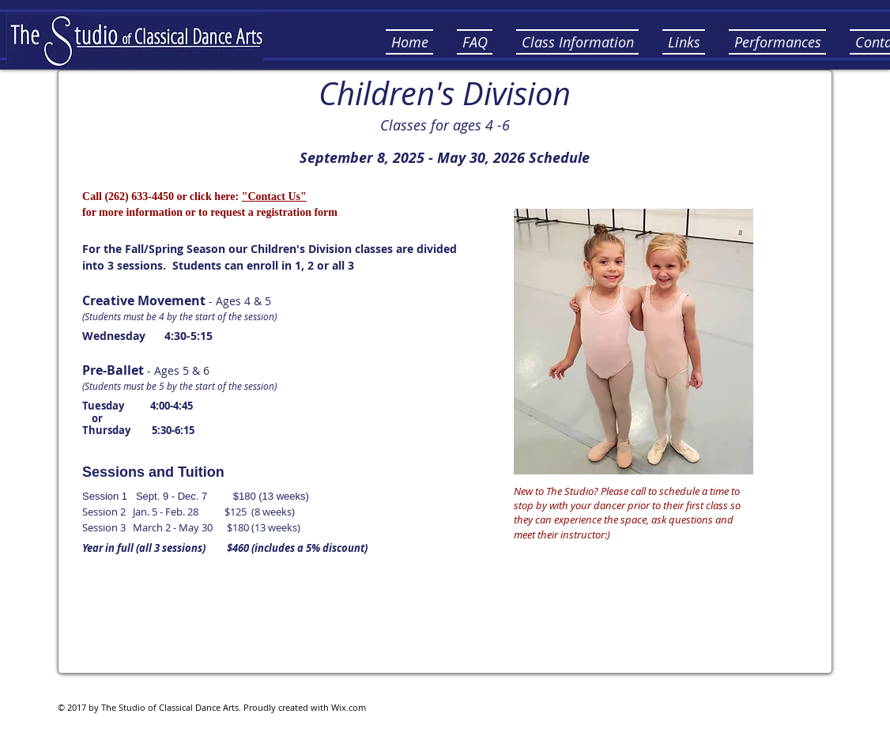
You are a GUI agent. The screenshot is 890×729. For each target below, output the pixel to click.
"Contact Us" (274, 196)
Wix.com (348, 707)
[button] (474, 42)
